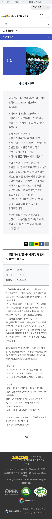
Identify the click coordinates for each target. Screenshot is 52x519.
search (42, 16)
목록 (26, 437)
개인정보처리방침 (20, 457)
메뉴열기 (47, 16)
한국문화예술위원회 (21, 16)
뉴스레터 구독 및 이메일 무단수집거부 (27, 460)
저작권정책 (36, 457)
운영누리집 (36, 7)
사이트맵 (27, 464)
